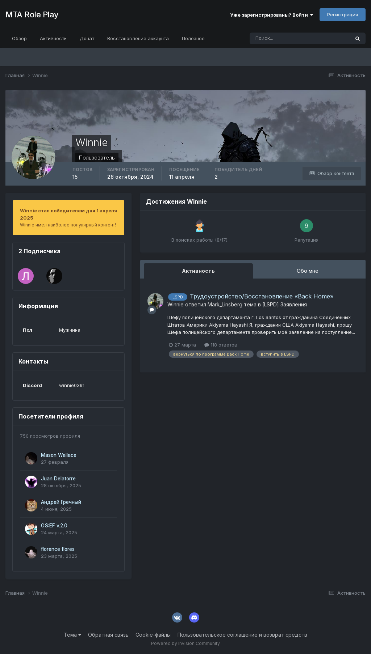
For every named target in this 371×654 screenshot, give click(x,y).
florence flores (58, 549)
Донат (87, 38)
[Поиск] (269, 38)
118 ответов (220, 345)
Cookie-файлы (153, 635)
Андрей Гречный (61, 502)
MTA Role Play (32, 14)
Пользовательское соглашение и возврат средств (242, 635)
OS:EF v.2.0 (54, 525)
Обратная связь (108, 635)
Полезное (193, 38)
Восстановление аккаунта (138, 38)
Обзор (19, 38)
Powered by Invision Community (185, 643)
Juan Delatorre (58, 478)
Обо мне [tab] (307, 271)
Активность (53, 38)
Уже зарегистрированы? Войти (271, 15)
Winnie (175, 304)
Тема (72, 635)
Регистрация (342, 14)
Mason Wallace (58, 455)
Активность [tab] (198, 271)
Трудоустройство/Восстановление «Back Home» (261, 296)
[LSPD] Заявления (284, 304)
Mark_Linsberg (225, 304)
